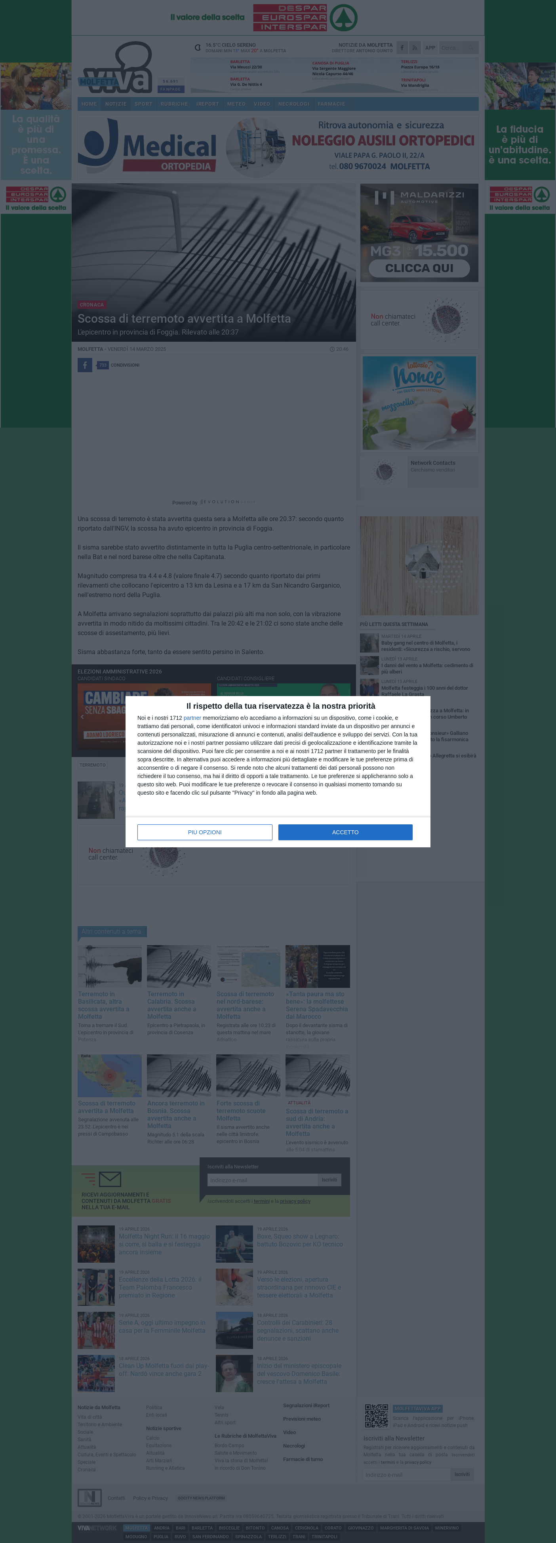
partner (192, 718)
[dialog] (278, 771)
